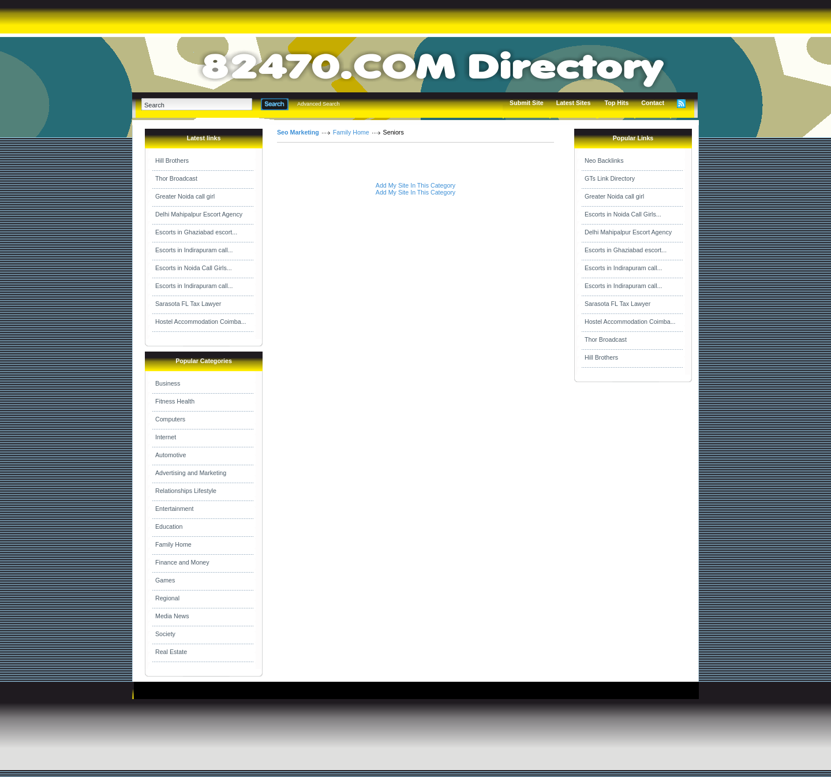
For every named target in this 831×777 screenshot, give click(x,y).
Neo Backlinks (604, 160)
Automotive (170, 454)
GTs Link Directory (610, 178)
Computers (170, 419)
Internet (165, 437)
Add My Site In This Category (415, 185)
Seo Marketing (298, 132)
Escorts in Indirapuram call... (194, 249)
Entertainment (174, 508)
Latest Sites (573, 102)
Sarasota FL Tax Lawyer (188, 303)
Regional (167, 598)
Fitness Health (174, 401)
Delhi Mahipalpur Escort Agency (198, 214)
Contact (652, 102)
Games (165, 580)
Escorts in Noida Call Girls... (193, 267)
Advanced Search (318, 104)
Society (165, 633)
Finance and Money (182, 562)
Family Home (173, 544)
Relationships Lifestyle (185, 490)
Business (167, 383)
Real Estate (171, 651)
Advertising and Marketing (190, 472)
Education (168, 526)
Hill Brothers (172, 160)
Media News (172, 615)
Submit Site (527, 102)
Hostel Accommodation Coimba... (200, 321)
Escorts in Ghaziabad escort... (196, 232)
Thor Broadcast (176, 178)
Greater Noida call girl (185, 196)
